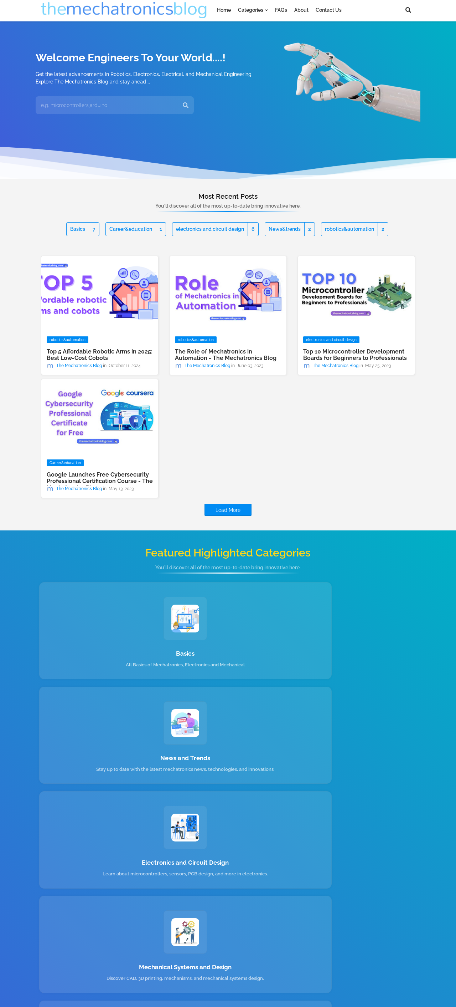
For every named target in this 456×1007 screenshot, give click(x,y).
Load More (228, 510)
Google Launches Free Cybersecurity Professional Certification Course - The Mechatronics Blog (100, 481)
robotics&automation (354, 229)
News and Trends (228, 654)
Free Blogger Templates (193, 996)
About (301, 10)
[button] (408, 10)
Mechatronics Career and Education (356, 773)
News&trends (290, 229)
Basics (82, 229)
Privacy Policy (209, 978)
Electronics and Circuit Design (356, 654)
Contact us (329, 10)
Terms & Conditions (257, 978)
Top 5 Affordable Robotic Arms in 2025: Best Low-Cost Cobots (99, 355)
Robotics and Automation (228, 769)
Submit (391, 869)
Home (224, 10)
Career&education (135, 229)
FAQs (281, 10)
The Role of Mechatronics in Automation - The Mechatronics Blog (225, 355)
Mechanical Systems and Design (99, 769)
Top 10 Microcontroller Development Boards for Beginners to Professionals (355, 355)
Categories (250, 10)
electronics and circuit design (215, 229)
